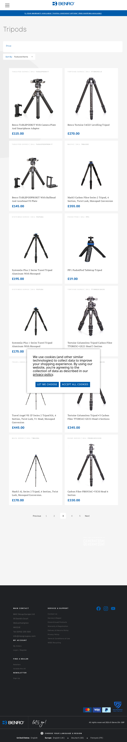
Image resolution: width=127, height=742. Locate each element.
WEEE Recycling (54, 642)
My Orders (17, 646)
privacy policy (43, 374)
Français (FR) (97, 737)
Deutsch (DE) (77, 737)
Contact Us (52, 614)
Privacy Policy (53, 634)
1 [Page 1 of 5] (46, 515)
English (34, 737)
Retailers (17, 664)
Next (88, 515)
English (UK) (59, 737)
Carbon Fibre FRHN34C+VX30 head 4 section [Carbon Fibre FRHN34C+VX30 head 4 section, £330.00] (88, 493)
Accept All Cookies (75, 384)
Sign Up (16, 678)
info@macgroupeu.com (24, 635)
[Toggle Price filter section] (63, 46)
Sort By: (9, 56)
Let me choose (47, 384)
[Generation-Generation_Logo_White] (94, 543)
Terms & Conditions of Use (59, 638)
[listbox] (24, 56)
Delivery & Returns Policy (58, 630)
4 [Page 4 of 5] (71, 515)
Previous (36, 515)
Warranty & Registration (58, 626)
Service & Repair (54, 618)
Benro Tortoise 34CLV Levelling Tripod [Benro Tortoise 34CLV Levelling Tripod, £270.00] (88, 124)
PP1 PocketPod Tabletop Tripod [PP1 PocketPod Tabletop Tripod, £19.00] (85, 270)
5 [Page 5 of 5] (79, 515)
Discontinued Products (57, 622)
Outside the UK (19, 668)
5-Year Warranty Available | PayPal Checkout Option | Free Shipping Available (63, 13)
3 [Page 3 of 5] (63, 515)
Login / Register (20, 650)
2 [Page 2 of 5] (54, 515)
